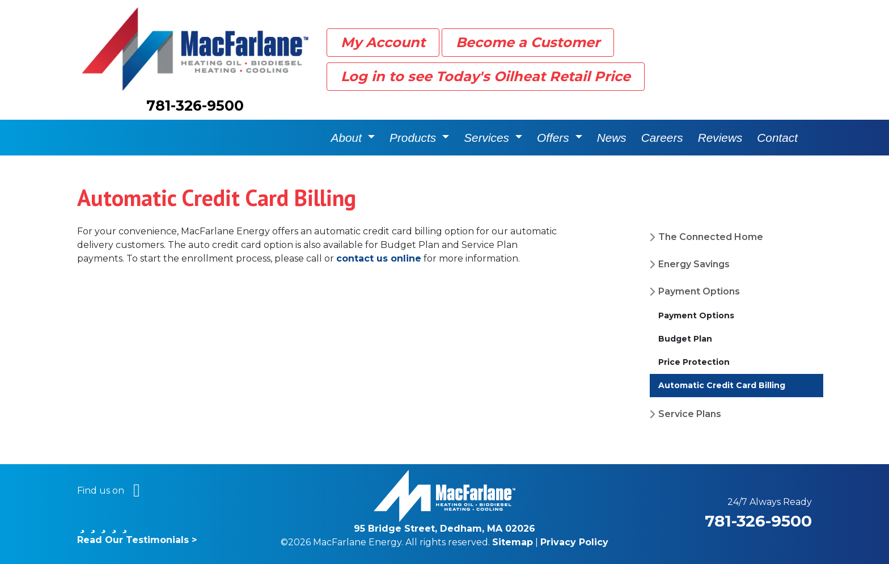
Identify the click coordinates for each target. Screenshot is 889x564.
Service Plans (689, 414)
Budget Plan (685, 339)
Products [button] (414, 137)
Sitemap (512, 542)
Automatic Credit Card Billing (721, 385)
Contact (777, 137)
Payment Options (699, 291)
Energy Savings (694, 264)
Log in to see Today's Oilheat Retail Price (485, 76)
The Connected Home (710, 237)
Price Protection (694, 362)
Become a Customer (528, 42)
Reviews (720, 137)
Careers (662, 137)
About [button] (348, 137)
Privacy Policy (574, 542)
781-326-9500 (195, 105)
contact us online (378, 258)
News (611, 137)
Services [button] (488, 137)
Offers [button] (554, 137)
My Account (383, 42)
